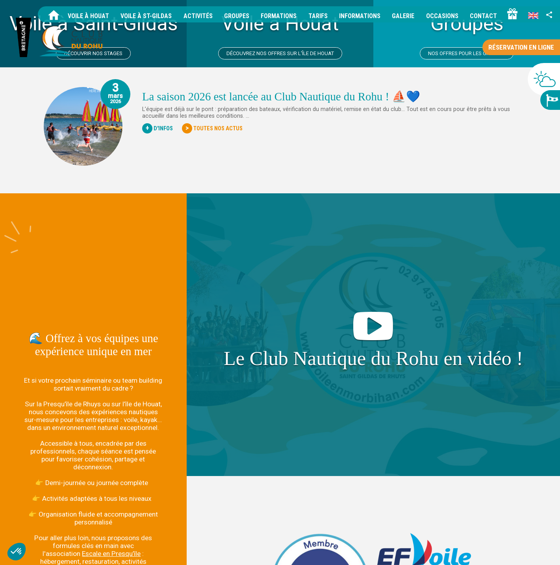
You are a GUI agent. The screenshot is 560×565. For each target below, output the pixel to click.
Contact (483, 16)
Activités (198, 16)
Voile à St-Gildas (146, 16)
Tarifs (318, 16)
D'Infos (157, 128)
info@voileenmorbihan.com (147, 541)
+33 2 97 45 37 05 (79, 541)
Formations (279, 16)
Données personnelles (468, 552)
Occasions (442, 16)
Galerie (403, 16)
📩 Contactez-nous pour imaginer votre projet (93, 490)
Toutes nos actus (212, 128)
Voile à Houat (88, 16)
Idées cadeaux (537, 552)
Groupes (236, 16)
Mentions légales (415, 552)
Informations (359, 16)
